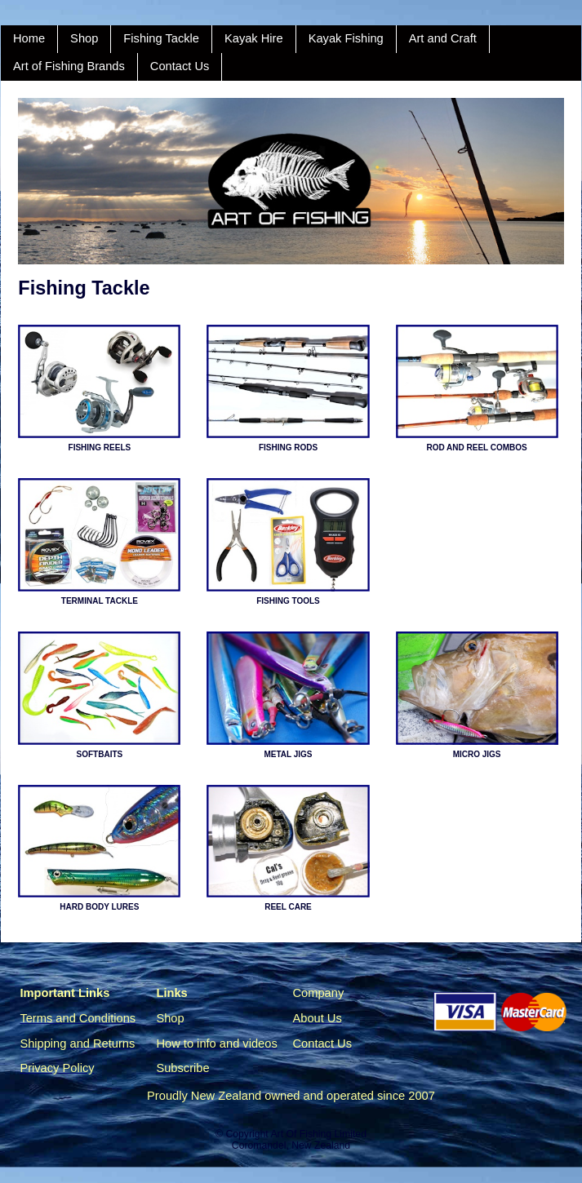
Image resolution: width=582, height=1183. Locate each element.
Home (29, 38)
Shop (84, 38)
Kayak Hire (253, 38)
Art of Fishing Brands (69, 66)
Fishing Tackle (161, 38)
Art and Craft (443, 38)
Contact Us (180, 66)
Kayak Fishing (346, 38)
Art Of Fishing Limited (318, 1134)
